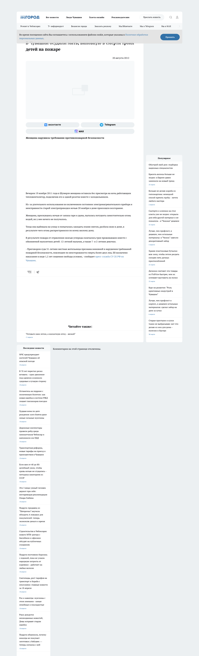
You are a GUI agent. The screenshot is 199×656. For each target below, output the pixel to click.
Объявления (21, 574)
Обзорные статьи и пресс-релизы (94, 574)
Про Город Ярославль (24, 555)
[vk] (29, 272)
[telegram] (38, 272)
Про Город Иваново (113, 552)
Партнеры (86, 577)
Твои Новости (44, 552)
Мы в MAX (166, 26)
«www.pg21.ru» (34, 582)
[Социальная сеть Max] (80, 131)
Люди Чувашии (74, 17)
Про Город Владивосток (47, 561)
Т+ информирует (56, 26)
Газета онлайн (96, 17)
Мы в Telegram (147, 26)
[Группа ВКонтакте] (52, 124)
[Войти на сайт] (177, 17)
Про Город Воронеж (90, 552)
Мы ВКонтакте (125, 26)
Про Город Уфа (88, 555)
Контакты (85, 571)
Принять (170, 37)
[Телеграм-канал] (107, 124)
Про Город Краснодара (69, 561)
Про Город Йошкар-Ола (69, 552)
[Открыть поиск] (170, 17)
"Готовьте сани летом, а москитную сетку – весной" (80, 336)
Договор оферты (55, 574)
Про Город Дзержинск (25, 561)
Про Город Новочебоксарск (27, 552)
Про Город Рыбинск (68, 555)
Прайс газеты (22, 577)
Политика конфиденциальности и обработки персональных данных (41, 619)
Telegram (20, 571)
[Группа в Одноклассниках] (136, 556)
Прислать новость (151, 17)
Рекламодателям (120, 17)
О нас (51, 571)
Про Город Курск (45, 555)
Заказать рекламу (103, 26)
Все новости (52, 17)
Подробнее (85, 615)
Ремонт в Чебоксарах (30, 26)
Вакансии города (79, 26)
